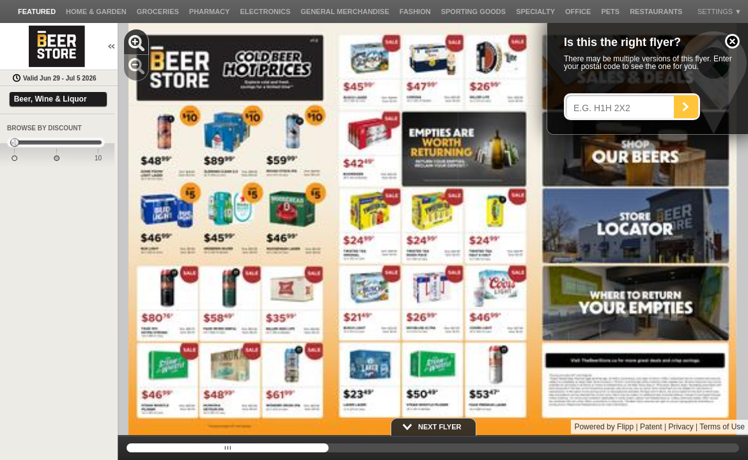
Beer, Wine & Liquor (50, 99)
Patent (651, 426)
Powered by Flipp (604, 426)
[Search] (686, 106)
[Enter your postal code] (623, 108)
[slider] (56, 143)
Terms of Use (722, 426)
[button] (732, 41)
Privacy (680, 426)
